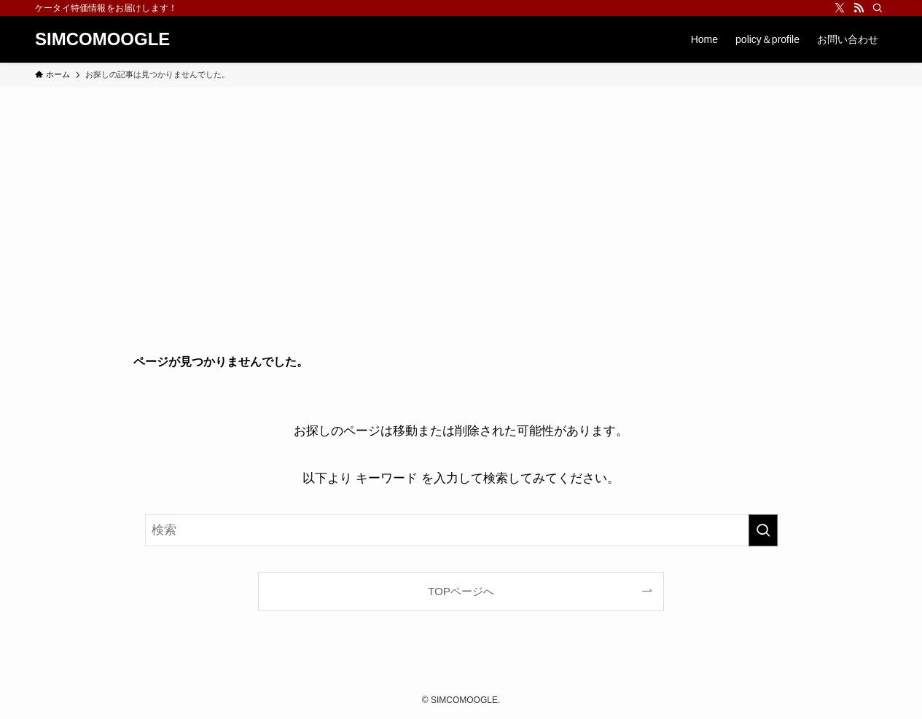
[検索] (877, 8)
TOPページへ (461, 591)
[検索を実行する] (763, 530)
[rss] (858, 8)
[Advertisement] (461, 197)
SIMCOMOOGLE (102, 39)
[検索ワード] (461, 530)
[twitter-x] (839, 8)
